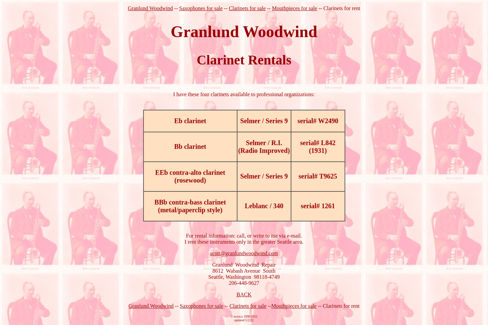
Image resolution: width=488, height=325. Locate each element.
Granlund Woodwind (150, 8)
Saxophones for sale (201, 8)
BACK (243, 294)
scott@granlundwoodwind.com (244, 253)
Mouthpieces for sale (294, 8)
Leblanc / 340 (264, 206)
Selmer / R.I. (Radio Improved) (264, 146)
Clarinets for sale (247, 8)
